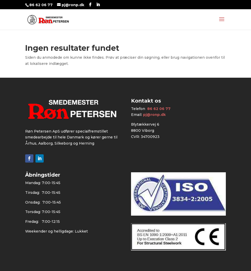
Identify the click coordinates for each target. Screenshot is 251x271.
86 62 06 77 (41, 5)
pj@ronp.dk (154, 114)
